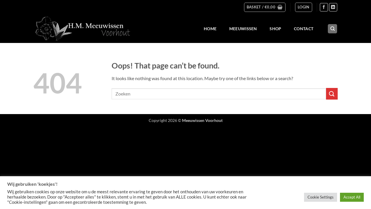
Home (210, 28)
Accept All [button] (351, 197)
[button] (264, 7)
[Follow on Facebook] (324, 7)
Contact (303, 28)
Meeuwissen (243, 28)
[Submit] (332, 93)
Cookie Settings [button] (321, 197)
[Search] (332, 29)
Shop (275, 28)
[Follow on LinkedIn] (333, 7)
